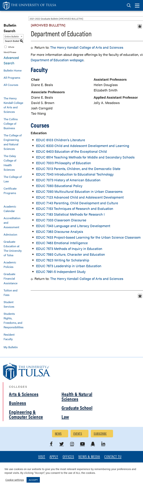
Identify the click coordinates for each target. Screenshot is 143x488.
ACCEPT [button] (33, 480)
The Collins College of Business (11, 123)
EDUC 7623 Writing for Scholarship (62, 260)
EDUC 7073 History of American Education (68, 180)
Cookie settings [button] (14, 480)
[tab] (129, 5)
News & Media (89, 457)
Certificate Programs (10, 190)
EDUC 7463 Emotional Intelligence (62, 242)
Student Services (9, 304)
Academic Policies (10, 264)
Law (65, 416)
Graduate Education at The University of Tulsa (13, 248)
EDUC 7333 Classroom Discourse (61, 220)
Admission (10, 234)
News (58, 433)
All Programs (12, 77)
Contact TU (112, 457)
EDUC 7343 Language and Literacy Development (73, 225)
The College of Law (13, 179)
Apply (54, 457)
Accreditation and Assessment (12, 222)
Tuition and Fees (10, 292)
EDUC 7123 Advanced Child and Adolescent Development (80, 197)
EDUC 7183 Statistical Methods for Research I (70, 214)
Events (77, 433)
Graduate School (77, 407)
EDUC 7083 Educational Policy (59, 185)
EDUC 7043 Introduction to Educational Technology (75, 174)
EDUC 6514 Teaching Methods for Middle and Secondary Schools (85, 157)
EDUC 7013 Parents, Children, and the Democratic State (78, 168)
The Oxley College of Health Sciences (10, 162)
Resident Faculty (9, 336)
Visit (41, 457)
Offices (68, 457)
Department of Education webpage (57, 59)
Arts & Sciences (23, 394)
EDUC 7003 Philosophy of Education (63, 162)
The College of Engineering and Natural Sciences (13, 142)
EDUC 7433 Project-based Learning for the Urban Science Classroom (88, 237)
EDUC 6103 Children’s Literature (60, 139)
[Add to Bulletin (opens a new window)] (140, 26)
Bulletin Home (13, 70)
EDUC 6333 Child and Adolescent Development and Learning (82, 145)
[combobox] (14, 36)
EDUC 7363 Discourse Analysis (59, 231)
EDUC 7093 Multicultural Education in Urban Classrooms (79, 191)
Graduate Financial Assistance (10, 278)
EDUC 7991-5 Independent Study (61, 271)
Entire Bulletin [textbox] (12, 36)
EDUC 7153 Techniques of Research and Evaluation (74, 208)
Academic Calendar (10, 208)
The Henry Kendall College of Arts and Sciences (13, 105)
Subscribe (100, 433)
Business (17, 402)
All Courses (11, 85)
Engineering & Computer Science (26, 414)
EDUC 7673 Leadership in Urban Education (68, 265)
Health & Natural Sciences (77, 396)
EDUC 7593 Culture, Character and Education (70, 254)
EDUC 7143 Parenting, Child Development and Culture (77, 203)
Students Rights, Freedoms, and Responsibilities (14, 320)
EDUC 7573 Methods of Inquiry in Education (69, 248)
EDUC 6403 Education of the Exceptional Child (71, 151)
